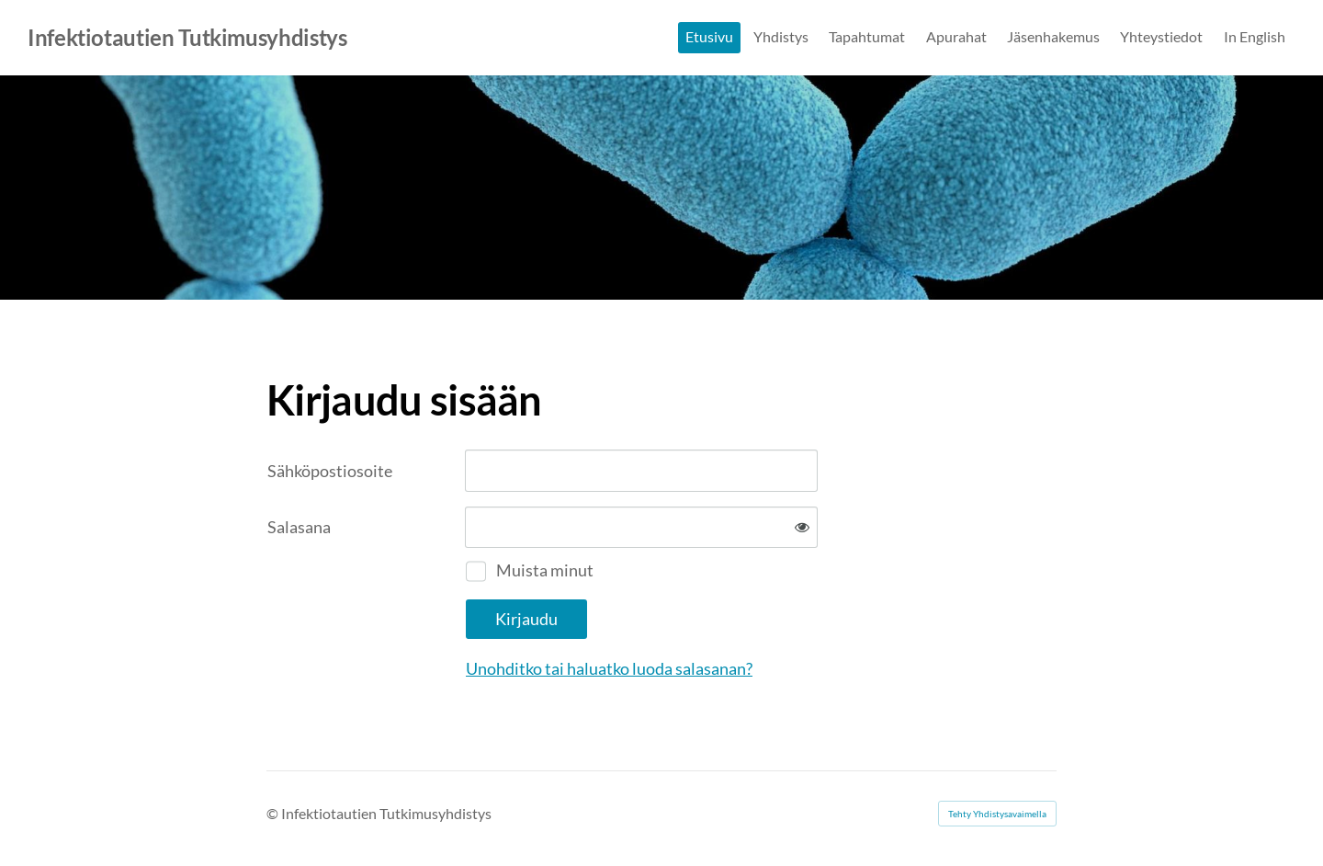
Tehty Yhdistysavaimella (997, 813)
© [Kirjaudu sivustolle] (273, 813)
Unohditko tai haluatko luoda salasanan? (609, 668)
